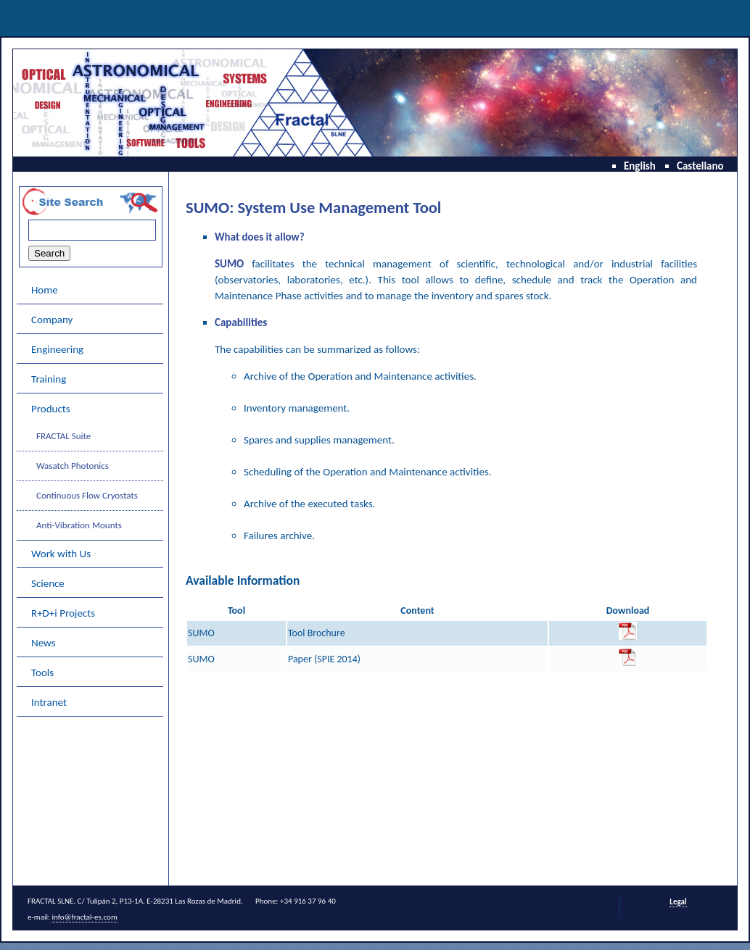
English (640, 165)
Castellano (700, 165)
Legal (677, 902)
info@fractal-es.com (84, 917)
